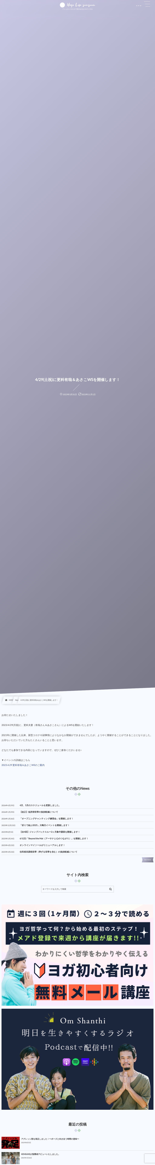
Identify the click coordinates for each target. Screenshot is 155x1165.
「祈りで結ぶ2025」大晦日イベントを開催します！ (45, 825)
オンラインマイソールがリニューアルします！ (42, 845)
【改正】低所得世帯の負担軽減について (39, 812)
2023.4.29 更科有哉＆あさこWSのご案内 (23, 765)
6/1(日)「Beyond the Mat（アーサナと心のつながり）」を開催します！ (54, 838)
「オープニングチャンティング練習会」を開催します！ (46, 818)
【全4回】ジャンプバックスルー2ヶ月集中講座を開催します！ (50, 832)
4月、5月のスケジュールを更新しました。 (40, 805)
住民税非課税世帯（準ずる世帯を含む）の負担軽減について (48, 851)
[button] (147, 4)
